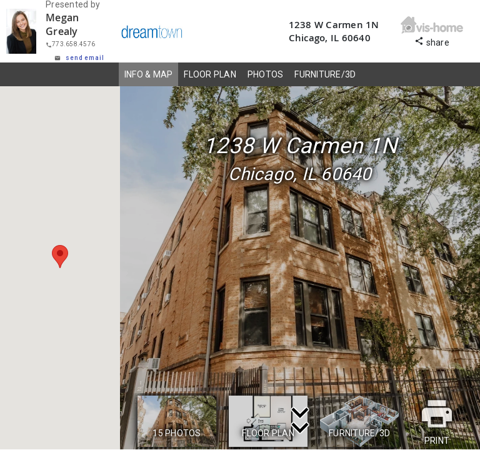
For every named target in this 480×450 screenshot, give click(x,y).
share (431, 41)
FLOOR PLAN (210, 74)
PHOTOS (266, 74)
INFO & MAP (148, 74)
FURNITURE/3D (325, 74)
